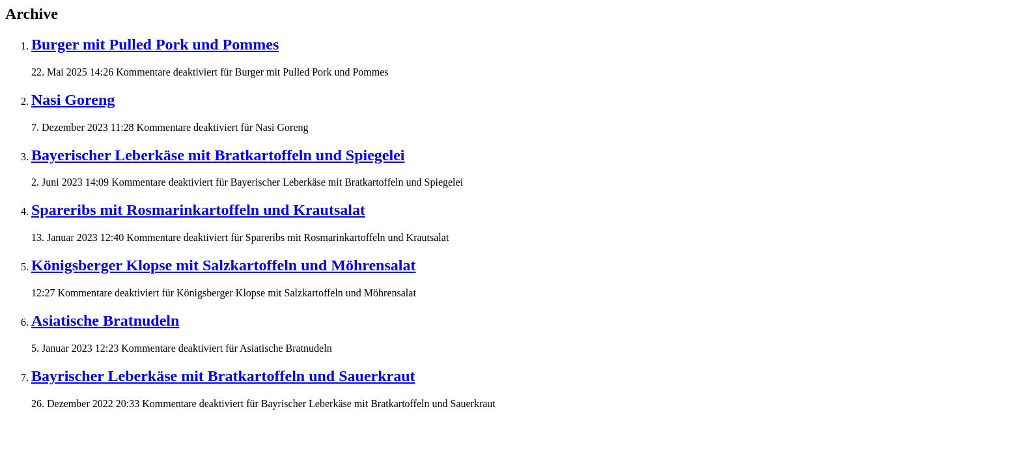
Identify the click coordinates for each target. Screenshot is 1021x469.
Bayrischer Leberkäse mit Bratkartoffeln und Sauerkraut (223, 375)
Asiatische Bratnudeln (105, 320)
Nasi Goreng (73, 99)
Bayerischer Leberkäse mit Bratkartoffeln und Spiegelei (218, 155)
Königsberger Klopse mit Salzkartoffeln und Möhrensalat (223, 265)
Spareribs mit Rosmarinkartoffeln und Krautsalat (198, 209)
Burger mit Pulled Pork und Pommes (155, 44)
